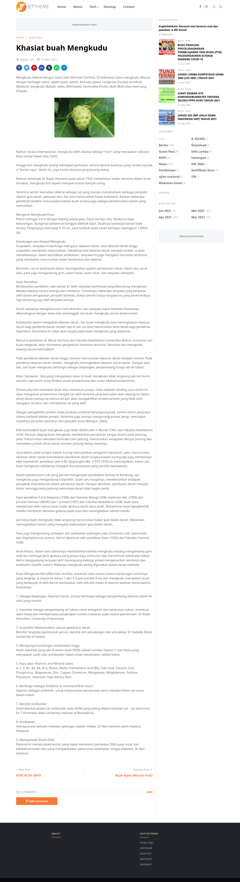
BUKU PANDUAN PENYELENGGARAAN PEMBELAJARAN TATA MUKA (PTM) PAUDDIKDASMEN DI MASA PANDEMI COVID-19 (200, 52)
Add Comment (37, 801)
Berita (181, 40)
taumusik (145, 853)
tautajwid (145, 864)
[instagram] (206, 6)
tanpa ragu (146, 842)
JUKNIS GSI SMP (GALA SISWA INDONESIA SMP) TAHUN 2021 (197, 117)
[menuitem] (62, 6)
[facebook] (200, 6)
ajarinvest (146, 858)
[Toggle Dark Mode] (214, 7)
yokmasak (146, 848)
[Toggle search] (220, 6)
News (188, 40)
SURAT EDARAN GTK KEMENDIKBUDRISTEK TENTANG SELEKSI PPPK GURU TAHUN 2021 (199, 96)
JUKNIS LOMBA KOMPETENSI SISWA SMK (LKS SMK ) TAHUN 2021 (201, 76)
